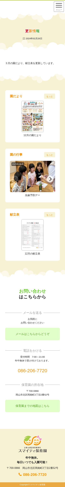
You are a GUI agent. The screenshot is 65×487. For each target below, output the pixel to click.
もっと (49, 96)
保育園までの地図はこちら (32, 405)
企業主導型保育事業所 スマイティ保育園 (22, 6)
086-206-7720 (32, 370)
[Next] (50, 179)
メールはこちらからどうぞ (32, 334)
